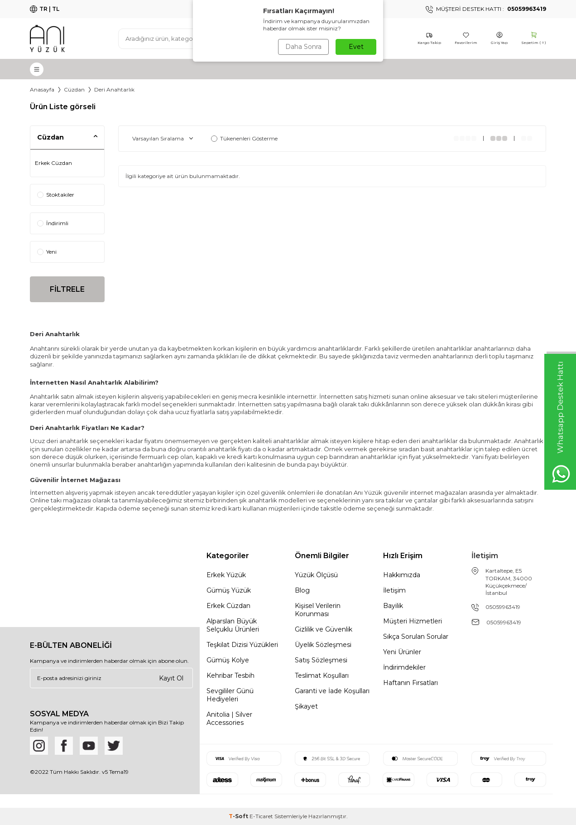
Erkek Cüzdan (53, 162)
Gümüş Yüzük (228, 590)
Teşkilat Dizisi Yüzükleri (242, 645)
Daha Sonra (303, 47)
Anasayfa (42, 89)
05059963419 (502, 606)
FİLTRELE (67, 289)
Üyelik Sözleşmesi (323, 645)
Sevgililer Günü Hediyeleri (230, 695)
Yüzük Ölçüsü (316, 575)
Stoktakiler (55, 194)
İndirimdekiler (404, 667)
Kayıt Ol (171, 678)
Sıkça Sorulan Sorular (415, 636)
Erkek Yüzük (226, 575)
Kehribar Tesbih (230, 675)
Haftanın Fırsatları (410, 683)
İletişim (394, 590)
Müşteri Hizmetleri (412, 621)
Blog (302, 590)
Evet (356, 47)
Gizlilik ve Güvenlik (323, 629)
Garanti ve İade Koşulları (332, 691)
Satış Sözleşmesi (321, 660)
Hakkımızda (401, 575)
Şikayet (306, 706)
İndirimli (52, 223)
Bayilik (393, 606)
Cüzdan (74, 89)
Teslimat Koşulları (322, 675)
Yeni (47, 251)
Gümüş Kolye (227, 660)
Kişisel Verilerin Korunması (318, 610)
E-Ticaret (261, 816)
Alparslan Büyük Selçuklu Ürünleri (232, 625)
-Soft (239, 816)
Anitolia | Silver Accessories (229, 718)
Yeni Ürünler (402, 652)
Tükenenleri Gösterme (244, 138)
